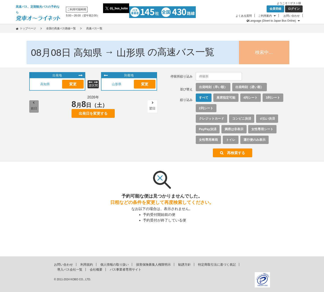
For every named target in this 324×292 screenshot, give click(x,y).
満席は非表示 (234, 129)
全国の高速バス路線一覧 (61, 28)
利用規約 (86, 264)
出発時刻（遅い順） (249, 87)
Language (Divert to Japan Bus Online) (272, 20)
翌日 (152, 108)
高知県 (45, 84)
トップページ (28, 28)
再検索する (236, 153)
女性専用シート (262, 129)
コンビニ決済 (241, 118)
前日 (34, 108)
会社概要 (96, 269)
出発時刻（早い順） (213, 87)
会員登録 (275, 8)
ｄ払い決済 (267, 118)
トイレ (230, 139)
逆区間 (93, 85)
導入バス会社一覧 (69, 269)
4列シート (250, 97)
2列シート (206, 108)
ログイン (294, 8)
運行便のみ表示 (254, 139)
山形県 (116, 84)
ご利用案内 (265, 15)
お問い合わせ (292, 15)
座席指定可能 (225, 97)
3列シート (273, 97)
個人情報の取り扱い (114, 264)
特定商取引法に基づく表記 (217, 264)
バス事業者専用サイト (125, 269)
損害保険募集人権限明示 (153, 264)
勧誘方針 (184, 264)
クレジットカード (211, 118)
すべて (203, 97)
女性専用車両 (208, 139)
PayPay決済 (207, 129)
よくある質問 (244, 15)
